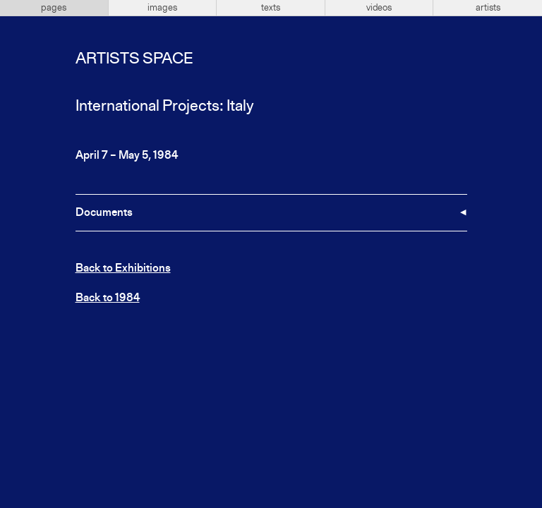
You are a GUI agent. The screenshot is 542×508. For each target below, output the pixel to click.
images (162, 8)
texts (270, 8)
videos (379, 8)
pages (53, 8)
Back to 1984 (108, 298)
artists (488, 8)
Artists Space (134, 59)
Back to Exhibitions (123, 268)
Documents (104, 213)
